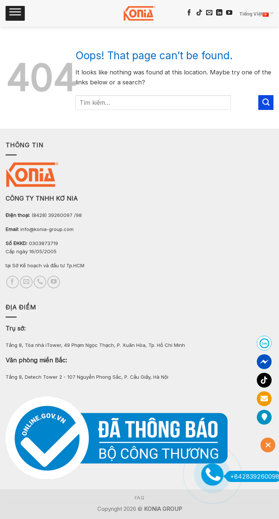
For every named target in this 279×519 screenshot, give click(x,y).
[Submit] (265, 102)
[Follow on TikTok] (199, 13)
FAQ (140, 497)
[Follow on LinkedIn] (219, 13)
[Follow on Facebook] (189, 13)
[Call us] (40, 282)
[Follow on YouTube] (229, 13)
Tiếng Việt (256, 13)
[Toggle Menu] (15, 13)
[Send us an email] (209, 13)
